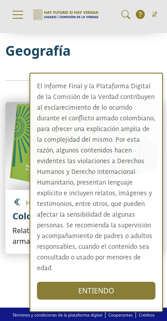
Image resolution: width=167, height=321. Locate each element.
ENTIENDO (105, 291)
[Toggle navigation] (17, 15)
